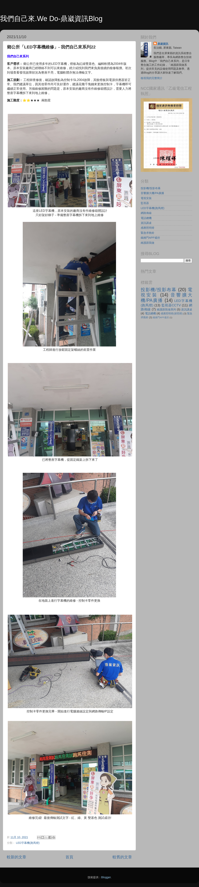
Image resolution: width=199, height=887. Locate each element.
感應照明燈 (147, 227)
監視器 (145, 203)
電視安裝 (146, 198)
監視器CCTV (171, 305)
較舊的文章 (122, 857)
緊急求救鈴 (147, 232)
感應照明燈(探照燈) (172, 313)
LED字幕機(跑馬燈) (28, 842)
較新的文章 (16, 857)
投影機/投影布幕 (151, 188)
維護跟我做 (147, 242)
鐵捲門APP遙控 (150, 237)
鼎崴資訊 (162, 43)
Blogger (106, 877)
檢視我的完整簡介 (151, 78)
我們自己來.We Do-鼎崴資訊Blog (51, 19)
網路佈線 (146, 212)
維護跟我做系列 (166, 309)
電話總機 (146, 218)
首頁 (69, 857)
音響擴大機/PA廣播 (152, 193)
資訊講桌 (146, 222)
